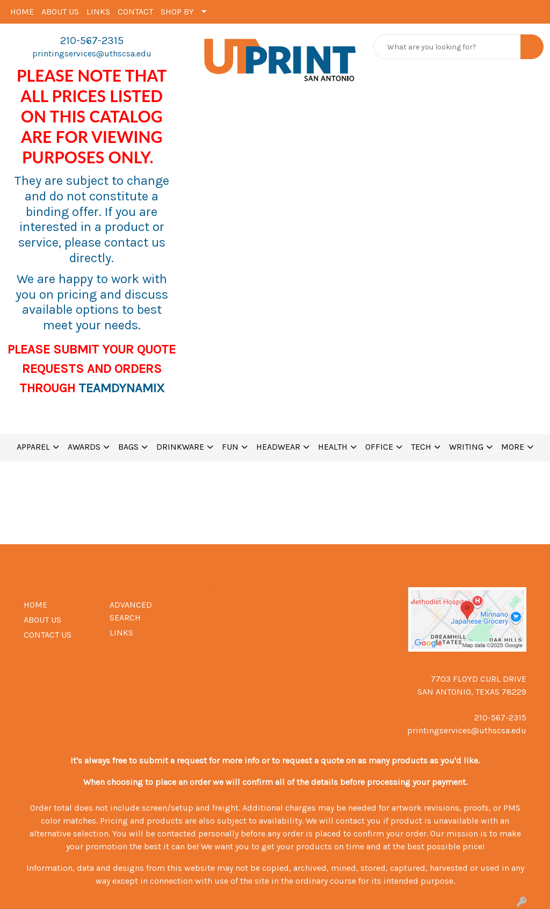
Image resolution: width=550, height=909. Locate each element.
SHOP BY (177, 11)
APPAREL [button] (33, 447)
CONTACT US (47, 635)
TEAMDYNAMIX (121, 387)
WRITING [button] (466, 447)
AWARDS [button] (84, 447)
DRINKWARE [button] (180, 447)
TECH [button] (421, 447)
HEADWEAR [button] (278, 447)
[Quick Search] (447, 46)
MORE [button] (512, 447)
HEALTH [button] (333, 447)
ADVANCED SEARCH (131, 611)
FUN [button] (230, 447)
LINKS (98, 11)
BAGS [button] (128, 447)
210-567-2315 (92, 40)
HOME (22, 11)
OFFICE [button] (379, 447)
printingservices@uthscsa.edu (91, 53)
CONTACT (135, 11)
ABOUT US (60, 11)
